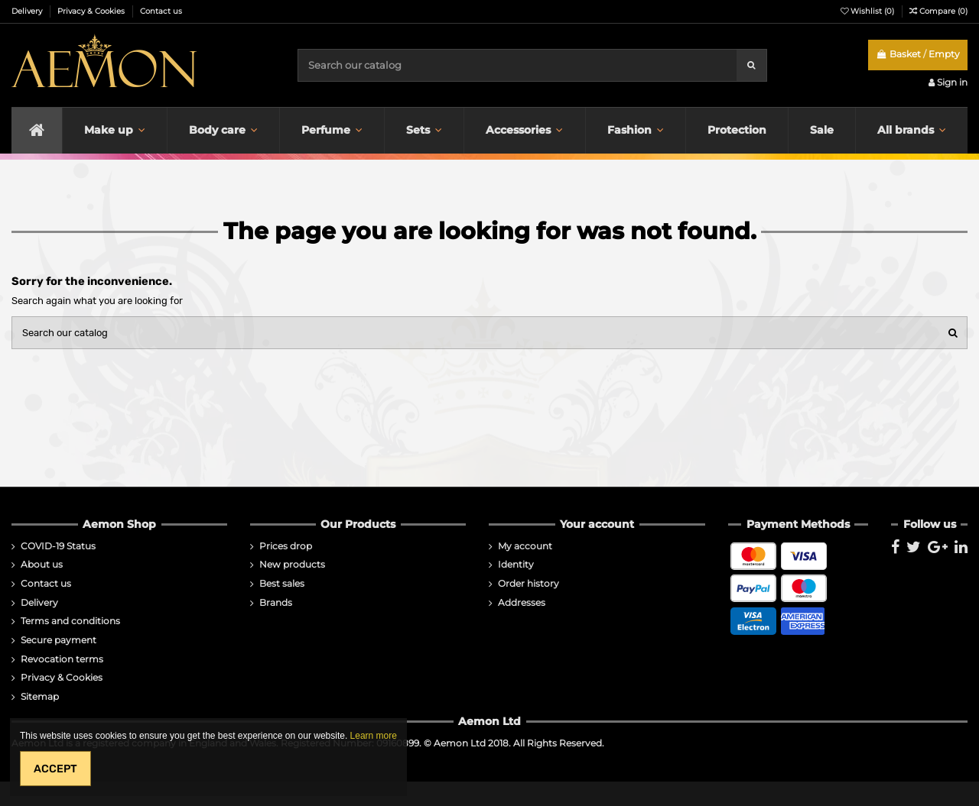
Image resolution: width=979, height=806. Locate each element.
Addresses (521, 602)
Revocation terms (62, 659)
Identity (516, 564)
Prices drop (285, 546)
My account (525, 546)
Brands (275, 602)
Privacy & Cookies (92, 11)
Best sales (281, 583)
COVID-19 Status (58, 546)
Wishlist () (868, 11)
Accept (55, 768)
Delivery (27, 11)
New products (292, 564)
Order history (528, 583)
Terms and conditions (70, 621)
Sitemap (40, 696)
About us (42, 564)
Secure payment (58, 640)
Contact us (161, 11)
